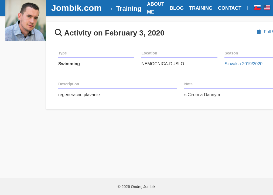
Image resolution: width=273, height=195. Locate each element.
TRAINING (201, 8)
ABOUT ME (155, 8)
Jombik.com (76, 8)
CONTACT (229, 8)
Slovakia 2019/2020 (243, 63)
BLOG (177, 8)
